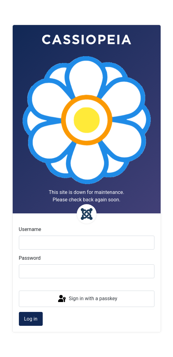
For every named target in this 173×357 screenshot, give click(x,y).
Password (30, 258)
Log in (30, 319)
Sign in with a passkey (87, 299)
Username (30, 229)
